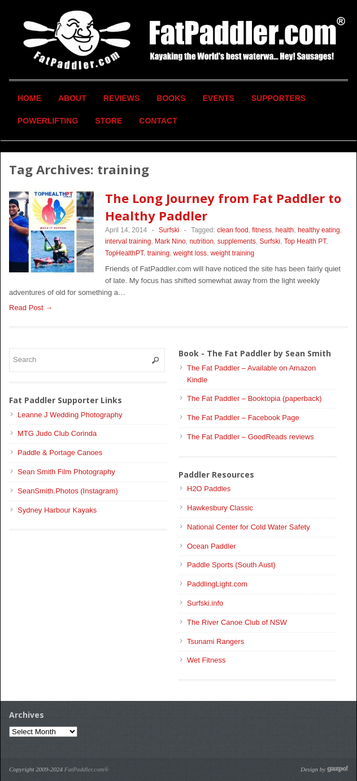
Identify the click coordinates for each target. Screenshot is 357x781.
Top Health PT (305, 241)
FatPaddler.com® (86, 769)
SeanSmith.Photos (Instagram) (68, 491)
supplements (236, 241)
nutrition (201, 241)
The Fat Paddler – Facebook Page (243, 417)
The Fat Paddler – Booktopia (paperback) (254, 398)
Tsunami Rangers (215, 641)
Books (170, 98)
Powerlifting (48, 120)
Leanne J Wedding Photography (70, 415)
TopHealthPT (124, 253)
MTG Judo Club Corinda (57, 433)
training (158, 253)
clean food (232, 230)
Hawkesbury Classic (220, 508)
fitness (262, 230)
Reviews (121, 98)
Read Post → (31, 307)
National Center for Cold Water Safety (248, 527)
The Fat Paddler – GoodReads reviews (250, 437)
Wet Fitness (206, 660)
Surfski (169, 230)
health (285, 230)
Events (218, 98)
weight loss (190, 253)
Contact (158, 120)
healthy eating (319, 230)
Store (108, 120)
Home (29, 98)
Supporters (278, 98)
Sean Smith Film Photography (66, 471)
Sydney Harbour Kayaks (57, 510)
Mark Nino (170, 241)
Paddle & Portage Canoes (60, 452)
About (72, 98)
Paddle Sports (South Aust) (231, 565)
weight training (232, 253)
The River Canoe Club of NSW (237, 622)
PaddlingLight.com (217, 584)
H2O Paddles (208, 488)
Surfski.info (205, 603)
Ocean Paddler (211, 546)
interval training (128, 241)
